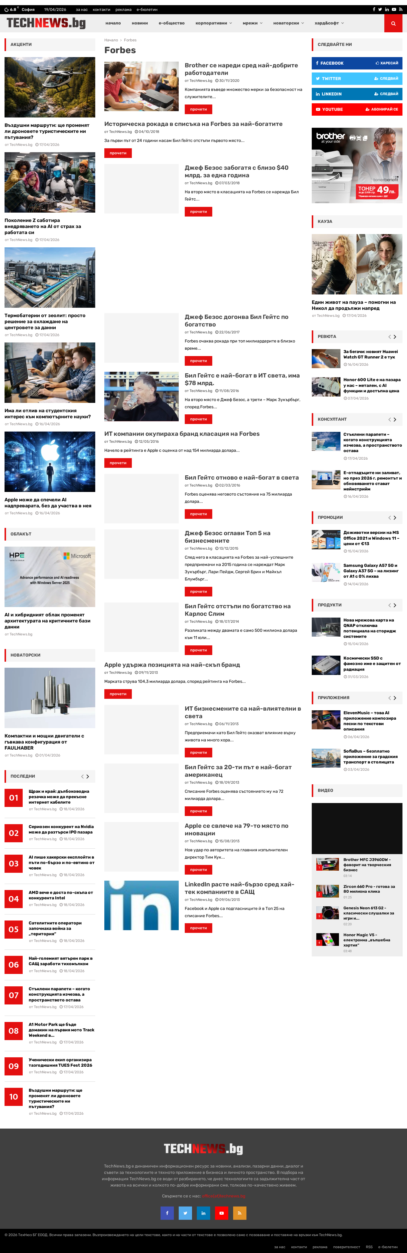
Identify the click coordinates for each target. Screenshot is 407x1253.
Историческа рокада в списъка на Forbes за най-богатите (193, 123)
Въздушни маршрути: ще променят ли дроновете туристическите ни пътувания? (47, 131)
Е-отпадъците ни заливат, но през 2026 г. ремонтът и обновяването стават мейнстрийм (373, 481)
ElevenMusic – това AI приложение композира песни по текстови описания (370, 721)
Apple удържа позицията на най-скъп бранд (172, 664)
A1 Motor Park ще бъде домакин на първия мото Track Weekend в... (61, 1030)
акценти (21, 44)
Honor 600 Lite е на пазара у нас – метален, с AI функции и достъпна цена (372, 385)
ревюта (327, 336)
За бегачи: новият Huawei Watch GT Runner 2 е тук (371, 354)
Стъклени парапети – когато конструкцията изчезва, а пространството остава (59, 994)
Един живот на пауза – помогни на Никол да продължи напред (354, 305)
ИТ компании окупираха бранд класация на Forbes (182, 433)
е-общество (172, 23)
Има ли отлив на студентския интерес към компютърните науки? (48, 413)
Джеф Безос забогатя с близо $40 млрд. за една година (236, 171)
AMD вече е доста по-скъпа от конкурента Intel (61, 895)
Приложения (334, 697)
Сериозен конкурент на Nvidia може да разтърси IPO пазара (61, 829)
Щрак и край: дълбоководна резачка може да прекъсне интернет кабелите (59, 797)
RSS (369, 1247)
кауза (325, 221)
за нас (82, 9)
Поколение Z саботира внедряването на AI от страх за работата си (43, 226)
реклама (124, 9)
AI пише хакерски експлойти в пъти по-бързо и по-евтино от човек (62, 863)
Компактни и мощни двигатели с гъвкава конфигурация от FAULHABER (44, 742)
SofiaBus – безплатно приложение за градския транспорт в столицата (371, 757)
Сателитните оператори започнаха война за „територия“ (55, 928)
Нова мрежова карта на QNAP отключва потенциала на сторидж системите (370, 628)
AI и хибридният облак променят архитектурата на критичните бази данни (47, 621)
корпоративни (211, 23)
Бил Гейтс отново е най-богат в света (242, 477)
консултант (332, 419)
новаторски (286, 23)
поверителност (346, 1247)
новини (140, 23)
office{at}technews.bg (223, 1196)
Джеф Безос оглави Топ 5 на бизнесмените (228, 536)
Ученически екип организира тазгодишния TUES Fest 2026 (60, 1062)
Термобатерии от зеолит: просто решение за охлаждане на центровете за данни (45, 321)
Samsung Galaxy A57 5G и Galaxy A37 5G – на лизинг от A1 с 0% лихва (371, 571)
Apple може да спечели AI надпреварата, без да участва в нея (48, 503)
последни (23, 776)
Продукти (330, 605)
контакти (101, 9)
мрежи (250, 23)
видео (325, 790)
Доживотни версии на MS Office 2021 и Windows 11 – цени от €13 (371, 538)
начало (113, 23)
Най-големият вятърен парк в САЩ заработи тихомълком (61, 961)
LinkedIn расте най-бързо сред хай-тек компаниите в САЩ (240, 888)
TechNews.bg (201, 81)
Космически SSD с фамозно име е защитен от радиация (372, 664)
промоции (330, 517)
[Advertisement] (203, 265)
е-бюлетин (147, 9)
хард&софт (327, 23)
